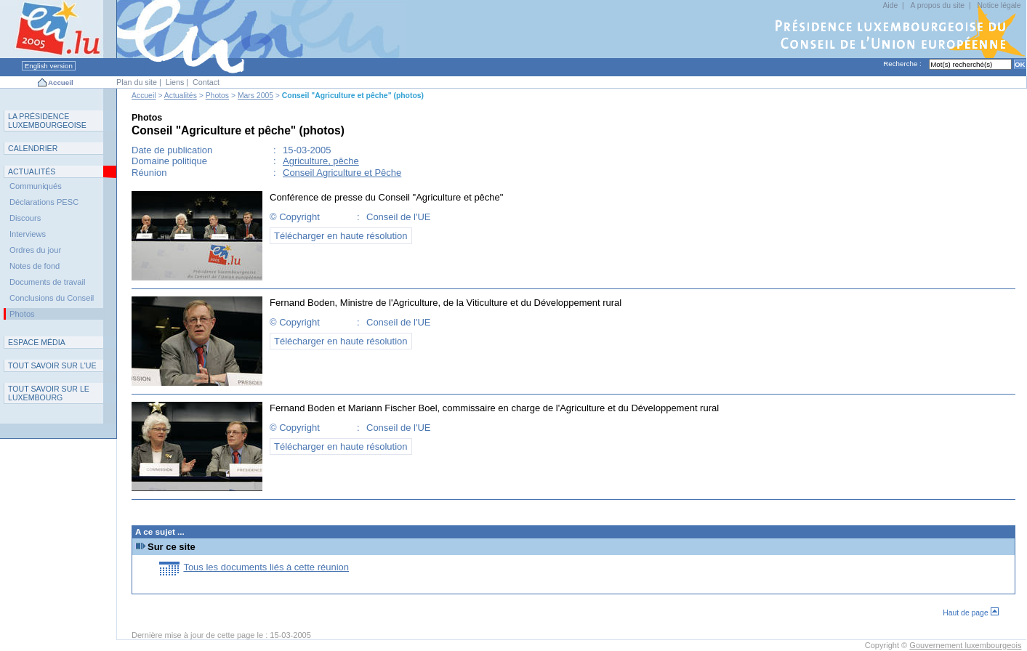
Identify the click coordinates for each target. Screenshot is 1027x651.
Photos (217, 96)
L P (47, 120)
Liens (175, 82)
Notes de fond (34, 266)
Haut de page (970, 613)
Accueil (60, 82)
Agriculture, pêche (321, 160)
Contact (206, 82)
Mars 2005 (255, 96)
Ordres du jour (35, 250)
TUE (52, 365)
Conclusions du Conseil (51, 298)
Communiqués (35, 186)
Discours (25, 218)
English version (49, 66)
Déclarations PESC (43, 202)
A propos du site (938, 5)
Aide (890, 5)
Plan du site (136, 82)
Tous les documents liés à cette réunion (266, 567)
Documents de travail (47, 282)
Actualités (180, 96)
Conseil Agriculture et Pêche (342, 172)
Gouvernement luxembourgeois (965, 645)
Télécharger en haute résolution (341, 235)
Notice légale (999, 5)
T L (48, 393)
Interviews (27, 234)
